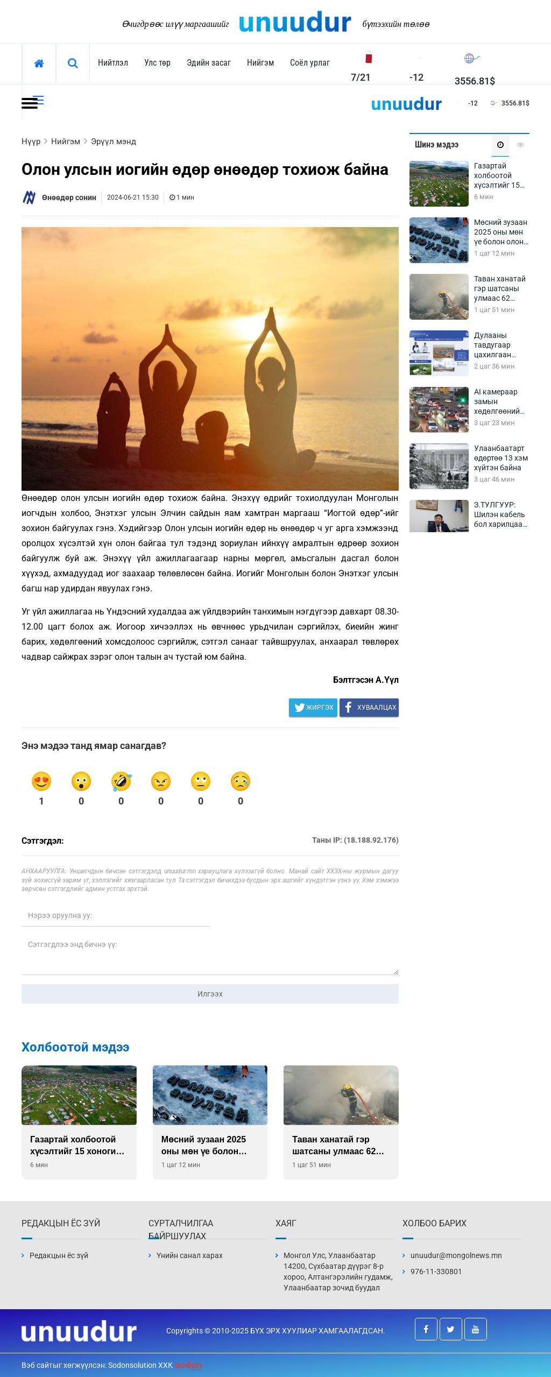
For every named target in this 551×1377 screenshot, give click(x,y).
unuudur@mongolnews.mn (456, 1255)
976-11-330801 (436, 1271)
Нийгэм (260, 63)
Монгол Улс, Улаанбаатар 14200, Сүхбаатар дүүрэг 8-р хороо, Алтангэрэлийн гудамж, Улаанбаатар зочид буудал (338, 1271)
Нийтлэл (113, 63)
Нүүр (31, 141)
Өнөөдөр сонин (69, 197)
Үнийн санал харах (190, 1255)
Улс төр (157, 63)
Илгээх (210, 994)
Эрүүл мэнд (113, 141)
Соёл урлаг (310, 63)
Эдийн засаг (209, 63)
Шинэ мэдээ (436, 144)
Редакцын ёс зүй (59, 1255)
